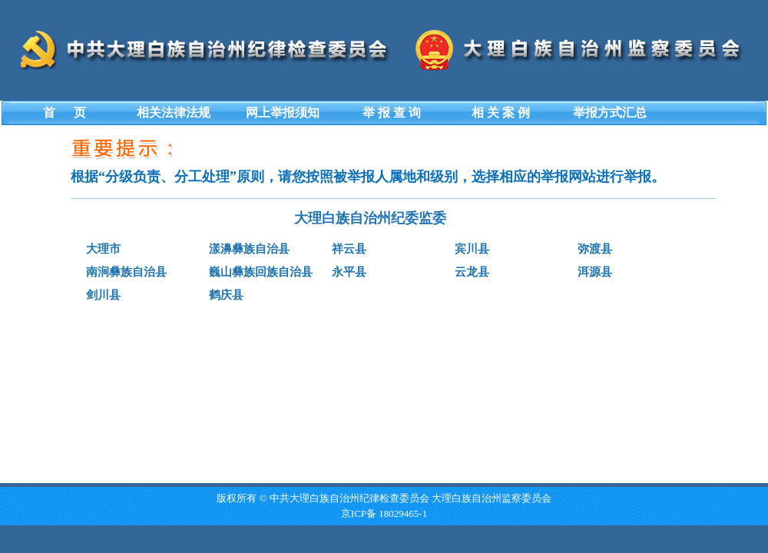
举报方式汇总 (610, 112)
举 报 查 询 (391, 112)
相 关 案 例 (501, 112)
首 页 (64, 112)
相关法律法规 (173, 112)
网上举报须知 (282, 112)
